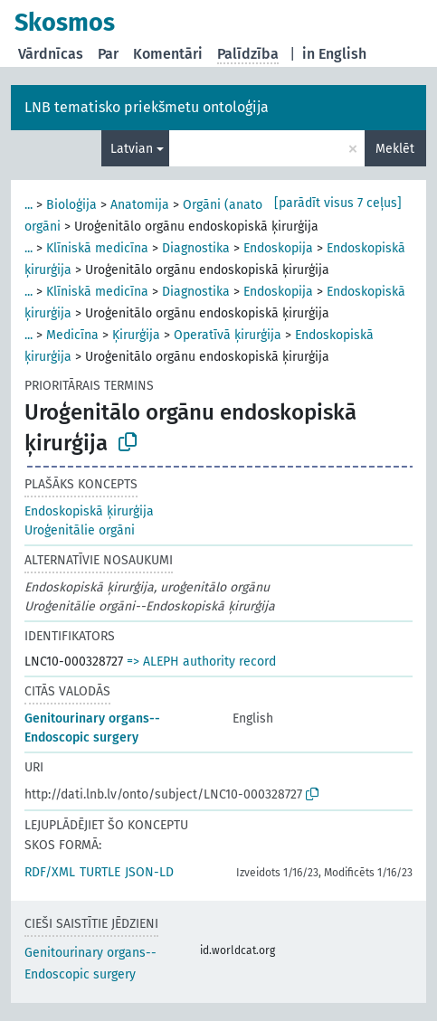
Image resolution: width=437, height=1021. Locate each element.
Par (108, 53)
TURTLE (100, 872)
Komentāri (168, 53)
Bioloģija (71, 205)
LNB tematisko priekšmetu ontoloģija (146, 107)
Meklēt (394, 148)
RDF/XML (49, 872)
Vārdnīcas (50, 53)
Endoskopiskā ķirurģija (89, 511)
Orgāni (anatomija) (237, 205)
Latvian (131, 148)
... (28, 205)
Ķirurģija (136, 335)
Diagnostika (196, 248)
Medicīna (72, 335)
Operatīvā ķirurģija (227, 335)
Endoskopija (278, 248)
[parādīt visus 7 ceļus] (338, 203)
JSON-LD (149, 872)
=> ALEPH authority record (201, 661)
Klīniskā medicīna (97, 248)
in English (334, 53)
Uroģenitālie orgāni (79, 530)
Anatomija (139, 205)
